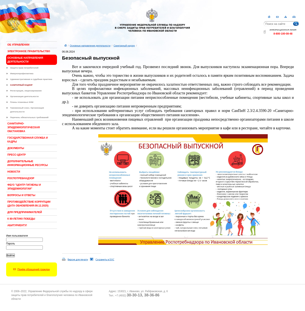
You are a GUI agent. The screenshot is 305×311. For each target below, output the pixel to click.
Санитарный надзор (21, 85)
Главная (269, 17)
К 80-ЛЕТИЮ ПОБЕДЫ (21, 218)
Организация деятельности (24, 96)
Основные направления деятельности (90, 45)
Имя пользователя (17, 235)
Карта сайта (285, 17)
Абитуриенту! (17, 225)
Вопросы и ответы (21, 195)
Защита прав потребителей (24, 68)
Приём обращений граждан (33, 269)
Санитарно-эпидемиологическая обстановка (23, 127)
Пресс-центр (16, 154)
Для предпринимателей (24, 212)
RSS (294, 17)
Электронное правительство (28, 51)
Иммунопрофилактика (21, 73)
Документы (15, 148)
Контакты (277, 17)
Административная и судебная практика (31, 79)
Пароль (10, 243)
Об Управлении (18, 44)
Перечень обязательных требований (29, 117)
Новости (13, 171)
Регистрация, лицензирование (26, 90)
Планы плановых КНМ (21, 102)
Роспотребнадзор (20, 178)
